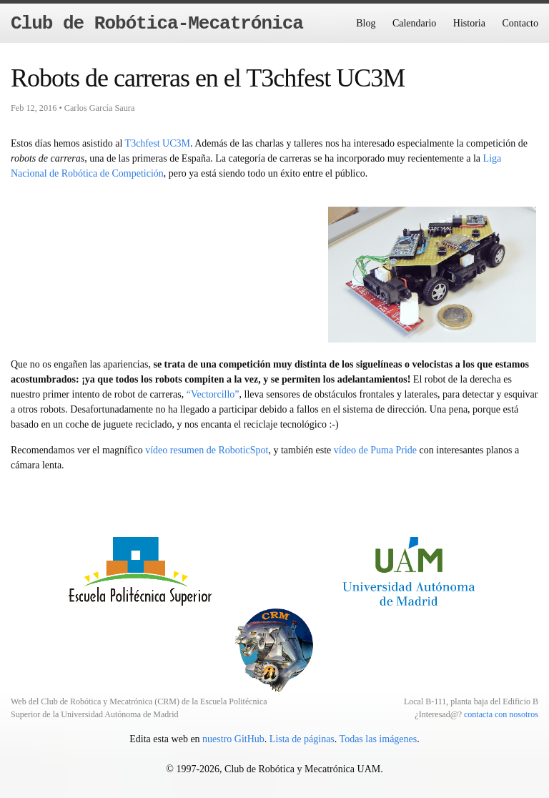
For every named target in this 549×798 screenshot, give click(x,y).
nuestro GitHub (233, 739)
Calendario (414, 23)
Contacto (520, 23)
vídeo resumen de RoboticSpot (206, 450)
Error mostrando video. (169, 272)
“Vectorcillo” (213, 394)
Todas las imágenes (378, 739)
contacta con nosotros (501, 714)
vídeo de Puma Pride (375, 450)
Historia (469, 23)
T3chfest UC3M (157, 143)
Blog (365, 23)
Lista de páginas (302, 739)
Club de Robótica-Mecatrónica (157, 23)
